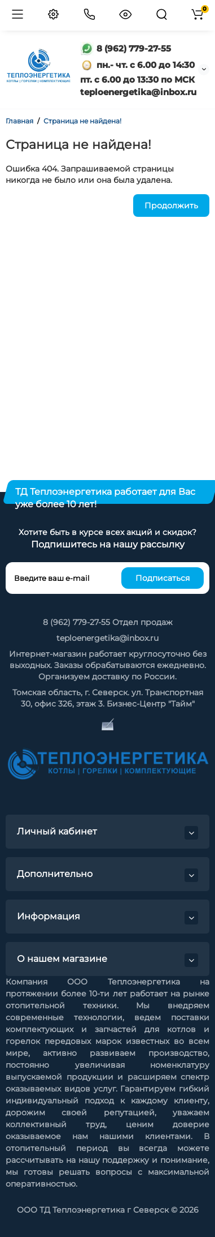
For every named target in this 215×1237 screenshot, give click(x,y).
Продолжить (171, 205)
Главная (19, 121)
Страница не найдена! (82, 121)
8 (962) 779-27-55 (125, 48)
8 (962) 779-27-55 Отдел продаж (108, 622)
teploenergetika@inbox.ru (107, 638)
